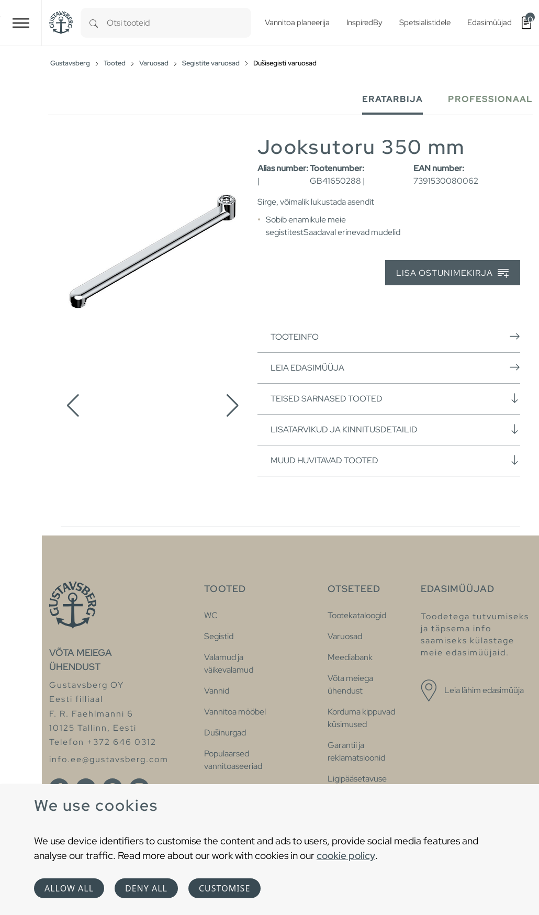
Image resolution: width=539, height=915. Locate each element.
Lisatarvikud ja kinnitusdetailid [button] (395, 429)
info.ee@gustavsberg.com (109, 759)
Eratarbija (392, 99)
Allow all (69, 888)
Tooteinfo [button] (395, 336)
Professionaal (490, 99)
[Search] (94, 22)
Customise (224, 888)
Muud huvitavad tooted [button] (395, 460)
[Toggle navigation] (21, 23)
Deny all (146, 888)
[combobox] (179, 22)
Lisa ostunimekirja (452, 273)
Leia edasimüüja (395, 367)
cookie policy (346, 855)
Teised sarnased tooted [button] (395, 398)
